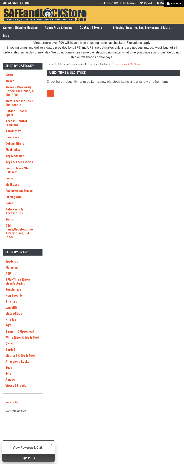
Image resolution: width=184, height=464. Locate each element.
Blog (6, 36)
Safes (9, 203)
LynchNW (11, 307)
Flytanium (11, 267)
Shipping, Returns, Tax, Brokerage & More (141, 28)
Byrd (8, 373)
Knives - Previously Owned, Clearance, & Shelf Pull (19, 91)
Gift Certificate (129, 3)
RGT (8, 325)
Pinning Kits (13, 197)
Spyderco (11, 261)
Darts (9, 75)
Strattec (11, 301)
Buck (8, 367)
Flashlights (12, 150)
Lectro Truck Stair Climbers (18, 170)
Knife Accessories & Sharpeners (19, 103)
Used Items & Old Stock (127, 64)
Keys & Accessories (19, 162)
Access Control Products (16, 123)
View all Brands (15, 386)
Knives (9, 81)
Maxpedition (13, 313)
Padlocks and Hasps (19, 191)
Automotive (13, 131)
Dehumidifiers (14, 143)
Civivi (9, 343)
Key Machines (14, 156)
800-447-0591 (110, 3)
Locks (9, 178)
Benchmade (13, 289)
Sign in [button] (28, 458)
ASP (8, 273)
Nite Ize (10, 319)
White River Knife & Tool (22, 337)
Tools (9, 219)
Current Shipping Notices (20, 28)
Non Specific (14, 295)
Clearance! (12, 137)
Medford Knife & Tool (20, 355)
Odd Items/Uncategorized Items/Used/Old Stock (19, 231)
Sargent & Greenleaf (19, 331)
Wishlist (146, 3)
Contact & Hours (93, 28)
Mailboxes (12, 184)
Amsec (10, 379)
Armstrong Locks (17, 361)
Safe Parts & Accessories (14, 211)
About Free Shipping (59, 28)
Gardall (10, 349)
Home (50, 64)
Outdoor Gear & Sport (16, 113)
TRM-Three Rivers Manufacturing (18, 281)
